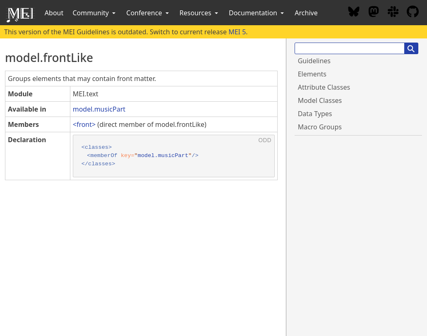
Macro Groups (320, 126)
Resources (200, 12)
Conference (148, 12)
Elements (312, 74)
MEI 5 (237, 31)
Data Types (315, 113)
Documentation (257, 12)
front (84, 124)
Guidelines (314, 60)
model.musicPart (99, 109)
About (54, 12)
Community (94, 12)
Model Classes (320, 100)
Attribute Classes (324, 87)
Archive (306, 12)
